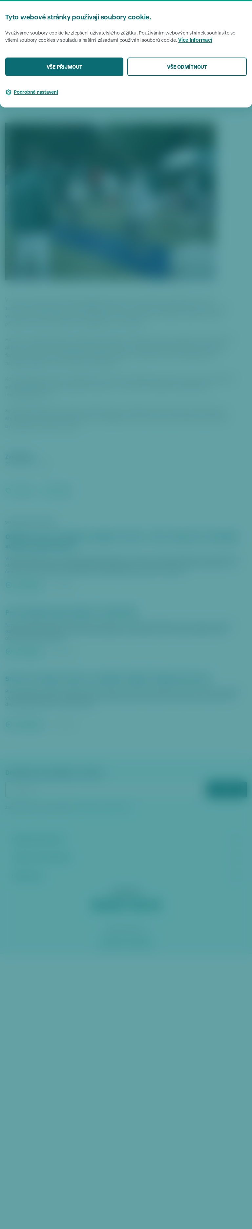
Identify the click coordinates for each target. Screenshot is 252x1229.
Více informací (195, 40)
